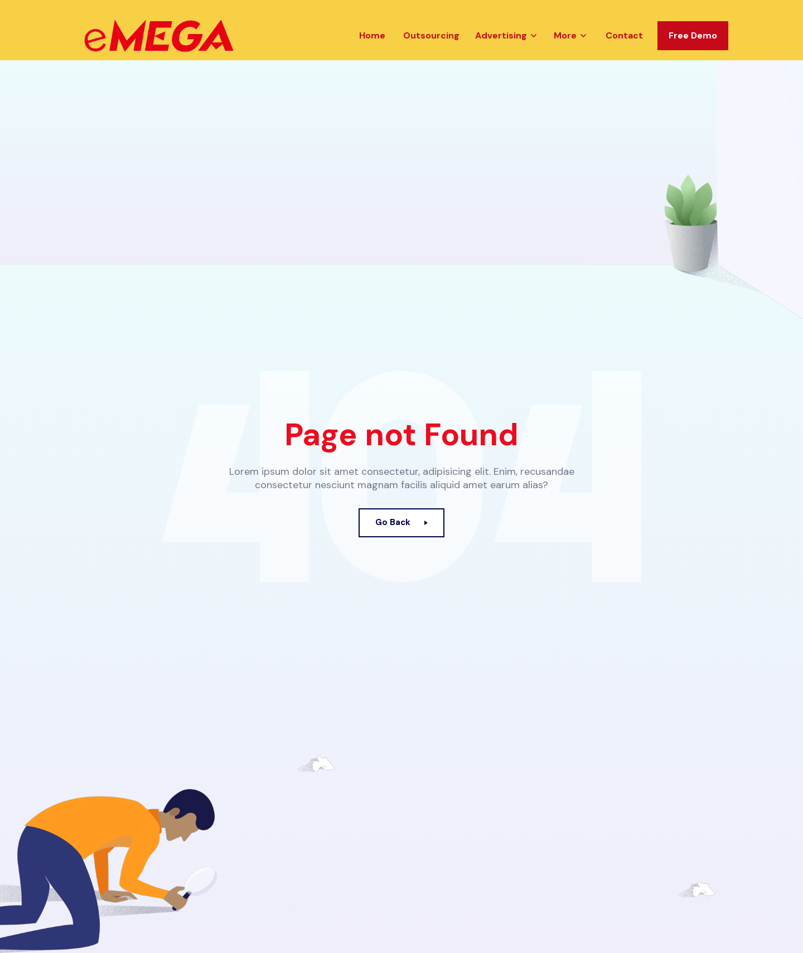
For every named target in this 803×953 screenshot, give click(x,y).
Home (372, 46)
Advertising (501, 46)
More (565, 46)
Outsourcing (431, 46)
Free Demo (693, 46)
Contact (624, 46)
